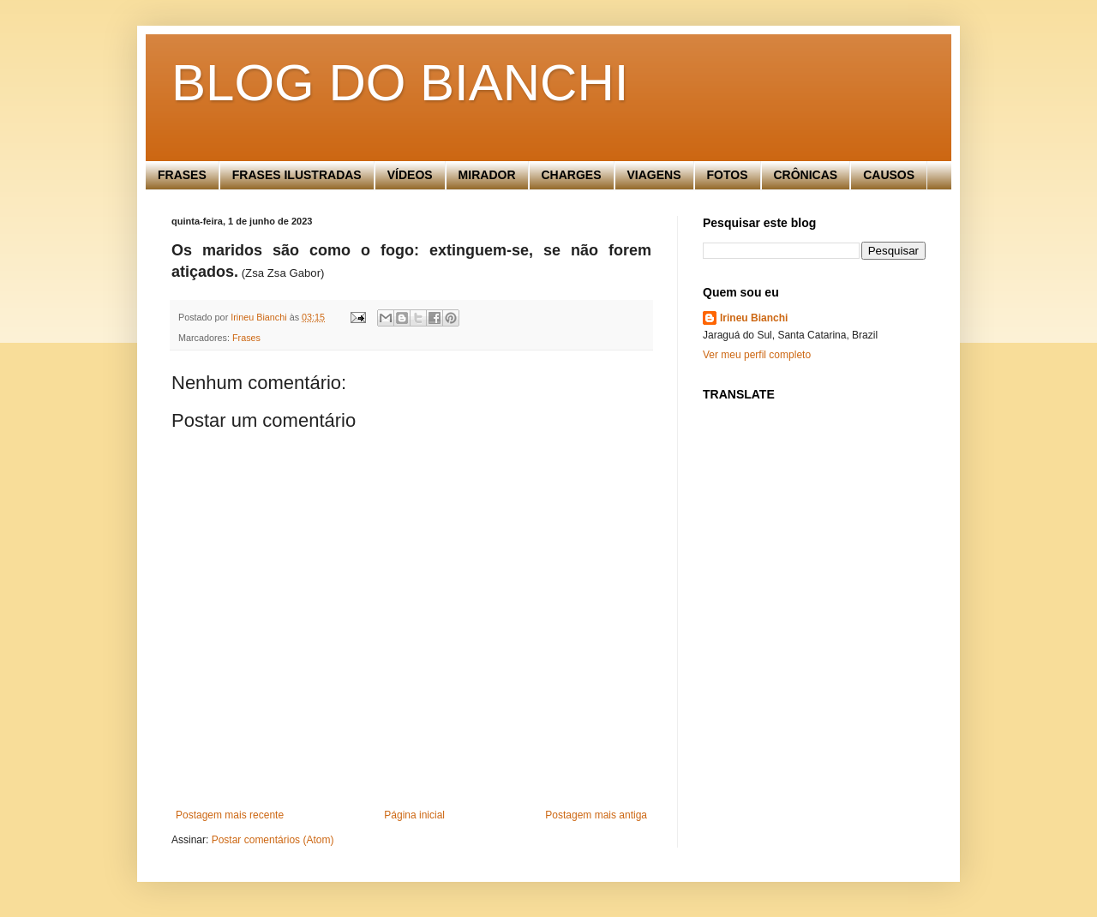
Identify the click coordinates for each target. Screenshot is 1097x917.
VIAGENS (654, 175)
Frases (246, 338)
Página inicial (414, 815)
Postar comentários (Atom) (273, 840)
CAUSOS (888, 175)
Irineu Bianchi (754, 318)
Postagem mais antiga (596, 815)
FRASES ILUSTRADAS (297, 175)
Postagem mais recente (230, 815)
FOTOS (727, 175)
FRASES (182, 175)
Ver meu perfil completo (757, 355)
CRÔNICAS (806, 175)
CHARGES (572, 175)
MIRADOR (487, 175)
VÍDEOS (410, 175)
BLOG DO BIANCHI (399, 82)
